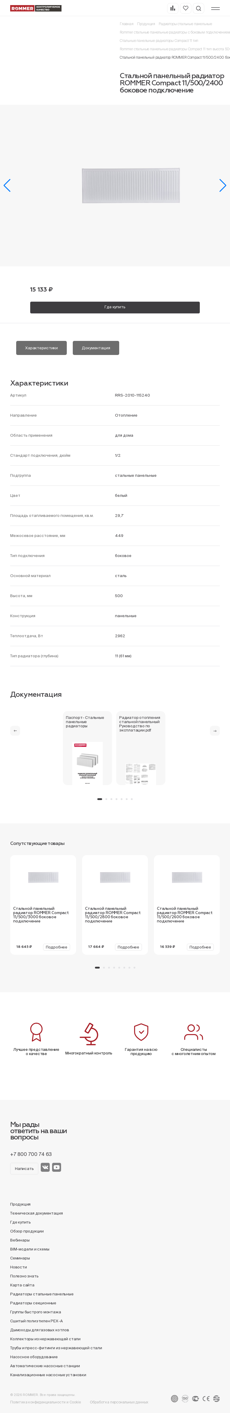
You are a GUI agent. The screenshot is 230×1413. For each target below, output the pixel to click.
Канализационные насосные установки (48, 1375)
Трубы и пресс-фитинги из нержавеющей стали (56, 1348)
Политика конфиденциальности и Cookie (45, 1402)
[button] (7, 185)
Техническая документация (36, 1213)
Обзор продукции (27, 1231)
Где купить (115, 307)
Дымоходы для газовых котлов (39, 1330)
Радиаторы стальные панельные (185, 24)
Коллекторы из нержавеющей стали (45, 1339)
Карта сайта (22, 1285)
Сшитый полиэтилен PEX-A (36, 1321)
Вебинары (19, 1240)
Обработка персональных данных (119, 1402)
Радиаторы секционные (33, 1303)
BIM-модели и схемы (29, 1249)
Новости (18, 1267)
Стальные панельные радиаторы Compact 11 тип (159, 41)
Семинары (20, 1258)
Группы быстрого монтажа (35, 1312)
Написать (24, 1168)
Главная (127, 24)
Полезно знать (24, 1276)
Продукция (146, 24)
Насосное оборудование (34, 1357)
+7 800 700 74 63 (31, 1154)
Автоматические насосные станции (45, 1366)
